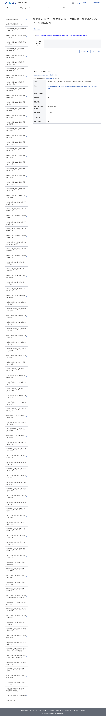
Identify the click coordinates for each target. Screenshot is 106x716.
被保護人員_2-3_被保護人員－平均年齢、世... (16, 216)
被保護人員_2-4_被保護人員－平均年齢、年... (16, 223)
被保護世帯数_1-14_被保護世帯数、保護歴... (15, 116)
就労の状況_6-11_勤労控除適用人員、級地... (15, 516)
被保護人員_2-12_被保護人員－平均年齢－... (15, 276)
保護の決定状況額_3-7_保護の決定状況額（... (16, 343)
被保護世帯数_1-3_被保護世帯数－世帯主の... (16, 43)
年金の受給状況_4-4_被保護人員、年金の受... (15, 390)
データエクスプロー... (38, 44)
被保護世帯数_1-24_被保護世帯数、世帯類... (15, 183)
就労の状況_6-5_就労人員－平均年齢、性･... (16, 476)
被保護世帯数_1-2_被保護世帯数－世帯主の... (16, 36)
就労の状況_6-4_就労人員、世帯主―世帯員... (16, 470)
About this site (24, 710)
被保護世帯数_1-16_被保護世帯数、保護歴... (15, 129)
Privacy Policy (59, 710)
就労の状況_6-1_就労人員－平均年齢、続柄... (16, 450)
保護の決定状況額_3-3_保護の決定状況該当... (16, 316)
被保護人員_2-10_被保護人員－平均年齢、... (15, 263)
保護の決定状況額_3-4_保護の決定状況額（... (16, 323)
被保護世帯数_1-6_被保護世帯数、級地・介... (15, 63)
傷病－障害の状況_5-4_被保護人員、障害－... (16, 436)
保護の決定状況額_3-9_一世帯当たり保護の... (16, 356)
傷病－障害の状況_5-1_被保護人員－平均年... (16, 416)
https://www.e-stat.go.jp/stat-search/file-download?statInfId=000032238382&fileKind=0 (61, 35)
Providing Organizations (25, 8)
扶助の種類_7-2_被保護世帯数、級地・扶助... (16, 570)
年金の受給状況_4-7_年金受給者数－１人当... (16, 410)
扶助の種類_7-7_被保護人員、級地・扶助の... (16, 603)
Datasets (10, 8)
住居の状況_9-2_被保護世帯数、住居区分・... (16, 676)
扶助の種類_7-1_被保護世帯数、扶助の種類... (16, 563)
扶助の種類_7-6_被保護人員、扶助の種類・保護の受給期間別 (16, 596)
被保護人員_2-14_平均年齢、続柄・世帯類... (15, 289)
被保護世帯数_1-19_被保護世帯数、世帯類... (15, 149)
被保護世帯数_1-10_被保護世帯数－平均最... (15, 89)
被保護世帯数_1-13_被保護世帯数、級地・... (15, 109)
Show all (56, 78)
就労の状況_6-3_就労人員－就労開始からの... (16, 463)
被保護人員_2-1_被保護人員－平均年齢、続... (16, 203)
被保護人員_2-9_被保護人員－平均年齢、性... (16, 256)
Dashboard (76, 710)
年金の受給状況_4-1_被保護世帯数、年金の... (16, 370)
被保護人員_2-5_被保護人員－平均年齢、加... (16, 229)
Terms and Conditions (48, 710)
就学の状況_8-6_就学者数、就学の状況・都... (16, 663)
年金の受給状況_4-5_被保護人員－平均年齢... (16, 396)
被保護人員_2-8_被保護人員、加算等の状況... (16, 249)
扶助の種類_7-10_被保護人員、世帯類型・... (15, 623)
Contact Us (68, 710)
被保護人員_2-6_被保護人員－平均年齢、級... (16, 236)
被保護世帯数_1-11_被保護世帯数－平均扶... (15, 96)
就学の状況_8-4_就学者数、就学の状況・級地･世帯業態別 (16, 650)
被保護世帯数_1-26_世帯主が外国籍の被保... (15, 196)
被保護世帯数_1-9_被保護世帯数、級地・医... (15, 83)
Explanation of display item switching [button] (45, 75)
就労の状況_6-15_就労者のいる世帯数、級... (15, 543)
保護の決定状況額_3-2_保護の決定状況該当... (16, 309)
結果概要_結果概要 (12, 19)
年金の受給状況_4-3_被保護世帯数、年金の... (16, 383)
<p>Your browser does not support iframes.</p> (67, 61)
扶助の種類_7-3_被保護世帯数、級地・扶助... (16, 576)
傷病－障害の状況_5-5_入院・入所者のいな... (16, 443)
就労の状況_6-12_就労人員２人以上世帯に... (15, 523)
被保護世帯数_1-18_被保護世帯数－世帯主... (15, 143)
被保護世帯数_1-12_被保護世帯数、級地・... (15, 103)
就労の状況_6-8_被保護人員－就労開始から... (16, 496)
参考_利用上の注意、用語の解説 (16, 695)
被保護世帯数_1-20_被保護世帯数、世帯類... (15, 156)
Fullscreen (85, 51)
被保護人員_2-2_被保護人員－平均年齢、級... (16, 209)
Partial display (50, 78)
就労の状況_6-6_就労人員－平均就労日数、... (16, 483)
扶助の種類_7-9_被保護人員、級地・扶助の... (16, 616)
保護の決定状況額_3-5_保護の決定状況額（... (16, 329)
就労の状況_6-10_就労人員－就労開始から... (15, 510)
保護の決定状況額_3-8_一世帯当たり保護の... (16, 349)
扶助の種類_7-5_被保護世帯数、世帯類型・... (16, 590)
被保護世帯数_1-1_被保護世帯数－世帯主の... (16, 29)
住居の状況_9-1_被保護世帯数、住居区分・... (16, 670)
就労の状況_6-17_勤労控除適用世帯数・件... (15, 556)
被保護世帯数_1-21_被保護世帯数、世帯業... (15, 163)
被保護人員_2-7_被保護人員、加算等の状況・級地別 (16, 243)
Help (40, 710)
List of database (67, 8)
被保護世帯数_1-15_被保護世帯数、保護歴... (15, 123)
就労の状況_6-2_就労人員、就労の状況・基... (16, 456)
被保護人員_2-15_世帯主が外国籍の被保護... (15, 296)
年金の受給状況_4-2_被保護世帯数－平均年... (16, 376)
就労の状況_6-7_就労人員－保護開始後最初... (16, 490)
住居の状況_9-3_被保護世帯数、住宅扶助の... (16, 683)
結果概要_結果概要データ (14, 24)
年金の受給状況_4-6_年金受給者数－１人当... (16, 403)
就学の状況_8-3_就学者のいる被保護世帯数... (16, 643)
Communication (53, 8)
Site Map (83, 710)
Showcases (40, 8)
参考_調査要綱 (10, 700)
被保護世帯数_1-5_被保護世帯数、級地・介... (15, 56)
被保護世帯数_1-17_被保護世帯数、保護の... (15, 136)
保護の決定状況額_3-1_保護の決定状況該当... (16, 303)
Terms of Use (33, 710)
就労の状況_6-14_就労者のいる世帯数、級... (15, 536)
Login (84, 2)
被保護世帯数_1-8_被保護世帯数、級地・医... (15, 76)
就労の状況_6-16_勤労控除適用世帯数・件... (15, 550)
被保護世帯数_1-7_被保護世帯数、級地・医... (15, 69)
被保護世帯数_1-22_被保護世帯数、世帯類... (15, 169)
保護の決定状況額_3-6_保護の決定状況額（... (16, 336)
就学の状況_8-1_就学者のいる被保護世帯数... (16, 630)
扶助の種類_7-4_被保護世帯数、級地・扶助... (16, 583)
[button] (76, 3)
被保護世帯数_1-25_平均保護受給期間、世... (15, 189)
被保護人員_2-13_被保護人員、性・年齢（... (15, 283)
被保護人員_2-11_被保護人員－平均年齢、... (15, 269)
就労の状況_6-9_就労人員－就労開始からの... (16, 503)
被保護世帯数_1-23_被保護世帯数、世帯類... (15, 176)
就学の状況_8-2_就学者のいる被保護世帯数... (16, 636)
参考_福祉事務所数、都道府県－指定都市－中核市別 (16, 690)
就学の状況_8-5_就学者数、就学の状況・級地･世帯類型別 (16, 656)
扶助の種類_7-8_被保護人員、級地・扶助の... (16, 610)
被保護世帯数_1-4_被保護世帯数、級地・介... (15, 49)
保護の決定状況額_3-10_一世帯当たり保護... (15, 363)
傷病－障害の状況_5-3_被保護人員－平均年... (16, 430)
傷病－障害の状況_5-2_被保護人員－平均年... (16, 423)
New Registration (95, 2)
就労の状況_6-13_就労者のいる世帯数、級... (15, 530)
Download (37, 29)
